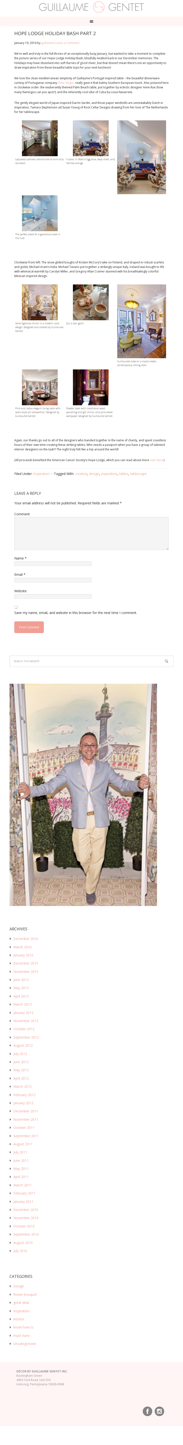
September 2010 (26, 1234)
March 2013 (22, 1004)
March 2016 (22, 947)
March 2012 (22, 1086)
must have (21, 1335)
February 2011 (24, 1193)
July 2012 (20, 1053)
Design (18, 1286)
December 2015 (25, 963)
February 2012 (24, 1095)
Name (20, 558)
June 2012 (21, 1062)
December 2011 (25, 1111)
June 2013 (21, 979)
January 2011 (23, 1201)
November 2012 (25, 1020)
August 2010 (23, 1242)
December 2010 (25, 1209)
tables (123, 473)
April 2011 (21, 1176)
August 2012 (23, 1045)
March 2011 (22, 1185)
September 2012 (26, 1037)
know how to (23, 1327)
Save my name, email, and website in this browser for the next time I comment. (75, 612)
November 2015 (25, 971)
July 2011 (20, 1152)
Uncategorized (24, 1343)
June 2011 (21, 1160)
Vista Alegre (66, 83)
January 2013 (23, 1012)
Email (19, 574)
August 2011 (23, 1144)
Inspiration (41, 473)
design (94, 473)
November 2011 (25, 1119)
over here (156, 460)
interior (18, 1319)
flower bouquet (25, 1294)
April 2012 (21, 1078)
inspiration (109, 473)
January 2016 (23, 955)
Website (20, 591)
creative (81, 473)
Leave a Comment (67, 43)
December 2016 (25, 938)
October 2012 (24, 1029)
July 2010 (20, 1250)
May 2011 (21, 1168)
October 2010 (24, 1226)
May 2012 (21, 1070)
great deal (21, 1302)
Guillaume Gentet (91, 7)
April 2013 (21, 996)
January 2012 (23, 1103)
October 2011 (24, 1127)
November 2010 (25, 1218)
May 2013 (21, 988)
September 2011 (26, 1136)
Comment (22, 514)
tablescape (138, 473)
